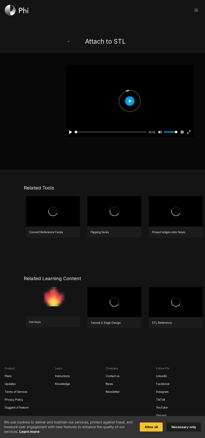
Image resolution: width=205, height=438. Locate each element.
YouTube (162, 407)
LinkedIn (161, 376)
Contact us (113, 376)
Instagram (162, 391)
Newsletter (113, 391)
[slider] (111, 132)
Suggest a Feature (17, 407)
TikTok (160, 399)
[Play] (70, 132)
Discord (161, 415)
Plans (8, 376)
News (109, 384)
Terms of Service (16, 391)
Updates (10, 384)
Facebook (163, 384)
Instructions (62, 376)
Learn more (29, 432)
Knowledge (62, 384)
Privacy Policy (14, 399)
